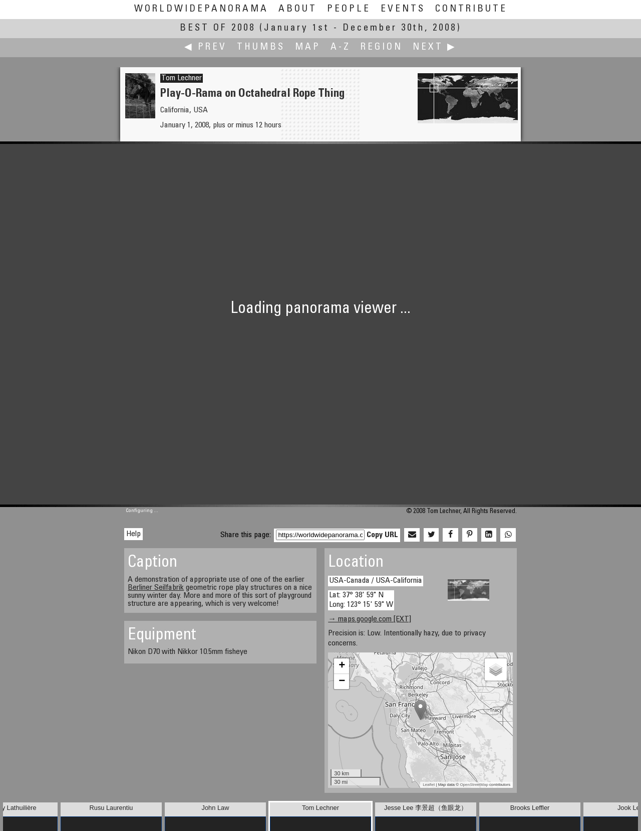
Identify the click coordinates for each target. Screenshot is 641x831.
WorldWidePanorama (201, 9)
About (297, 9)
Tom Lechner (181, 78)
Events (403, 9)
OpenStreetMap (474, 784)
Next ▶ (435, 47)
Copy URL (382, 535)
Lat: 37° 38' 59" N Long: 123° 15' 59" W (361, 600)
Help (133, 534)
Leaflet (429, 784)
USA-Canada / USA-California (375, 581)
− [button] (342, 681)
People (349, 9)
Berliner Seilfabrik (156, 588)
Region (382, 47)
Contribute (471, 9)
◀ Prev (205, 47)
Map (307, 47)
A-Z (341, 47)
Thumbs (261, 47)
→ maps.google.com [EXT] (369, 619)
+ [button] (342, 666)
